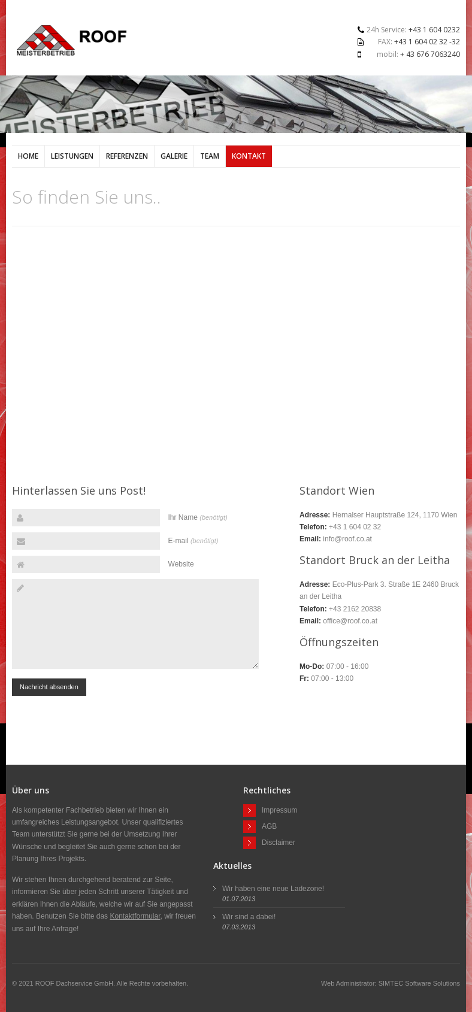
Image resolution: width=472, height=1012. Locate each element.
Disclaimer (278, 842)
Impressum (279, 809)
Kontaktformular (135, 916)
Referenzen (127, 156)
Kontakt (249, 156)
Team (209, 156)
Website (181, 564)
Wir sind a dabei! (249, 917)
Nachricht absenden (49, 686)
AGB (269, 826)
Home (28, 156)
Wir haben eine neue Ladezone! (273, 888)
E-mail (193, 541)
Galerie (174, 156)
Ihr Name (198, 517)
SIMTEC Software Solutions (419, 983)
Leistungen (72, 156)
